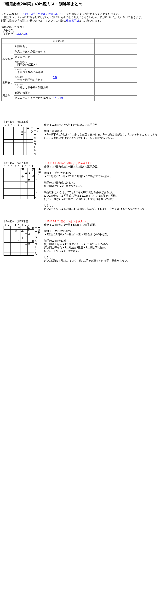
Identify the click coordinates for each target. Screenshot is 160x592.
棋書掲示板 (72, 20)
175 (25, 33)
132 (18, 33)
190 (62, 98)
